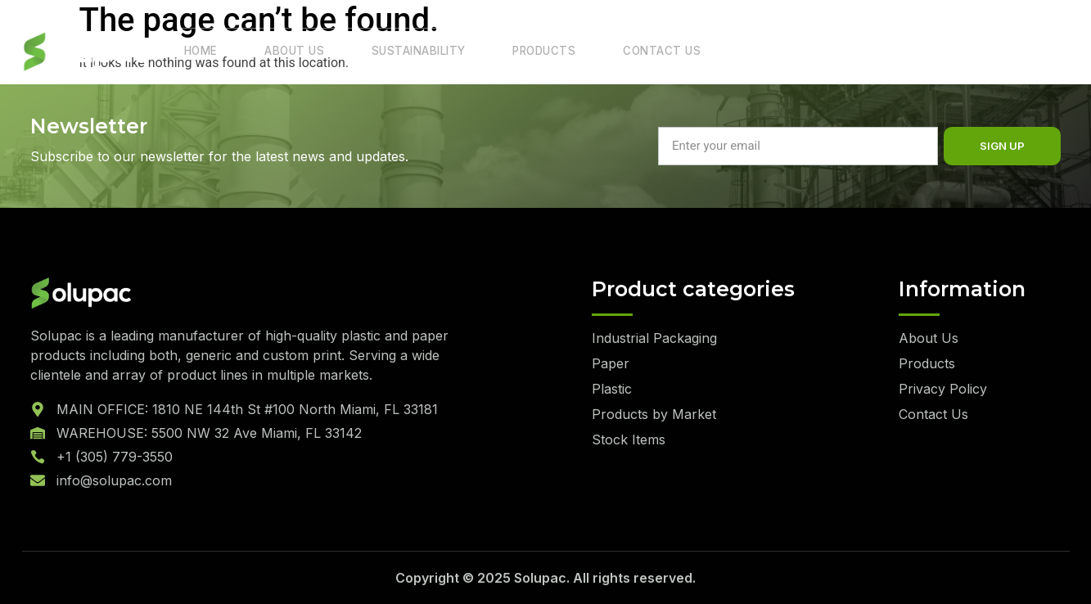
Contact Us (631, 52)
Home (197, 52)
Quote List (997, 51)
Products (521, 52)
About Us (283, 52)
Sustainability (401, 52)
